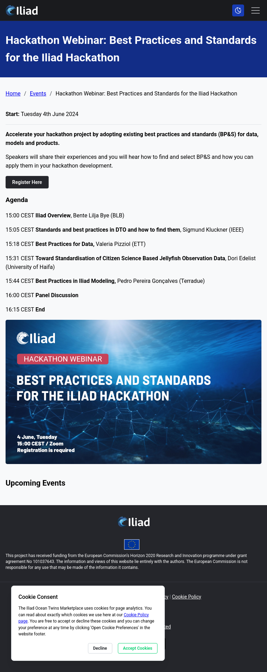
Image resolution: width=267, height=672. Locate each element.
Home (13, 93)
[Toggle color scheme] (238, 10)
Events (38, 93)
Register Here (27, 182)
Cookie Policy (186, 597)
